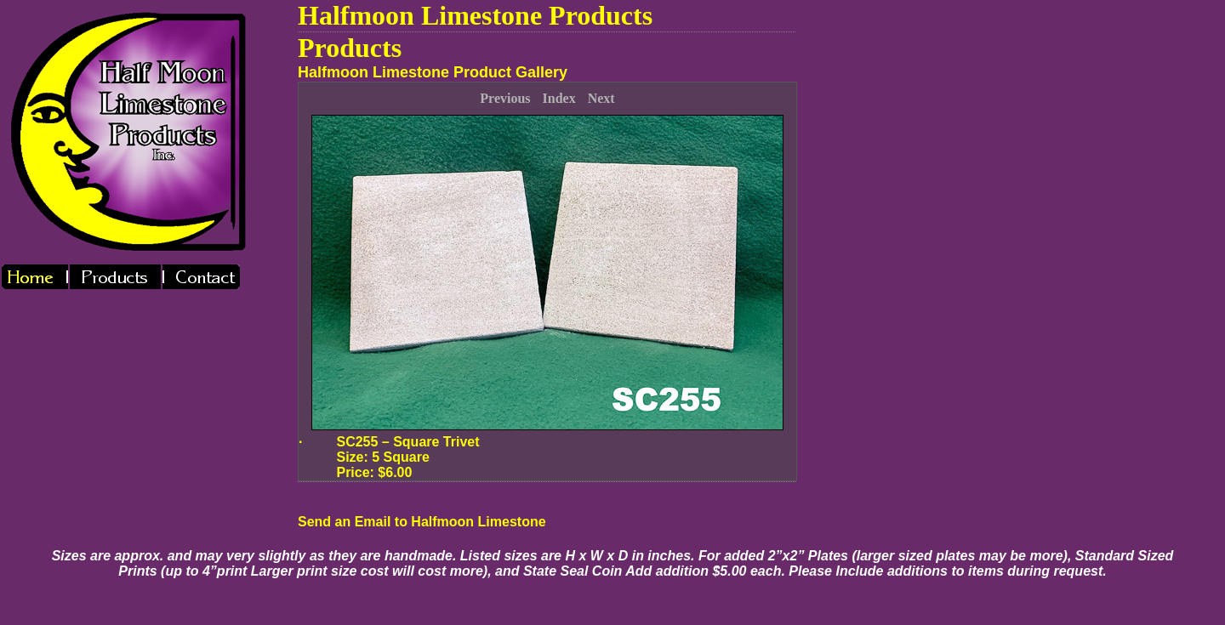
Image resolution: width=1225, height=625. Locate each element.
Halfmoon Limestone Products (475, 15)
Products (350, 47)
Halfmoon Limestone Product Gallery (432, 72)
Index (559, 98)
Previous (505, 98)
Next (601, 98)
